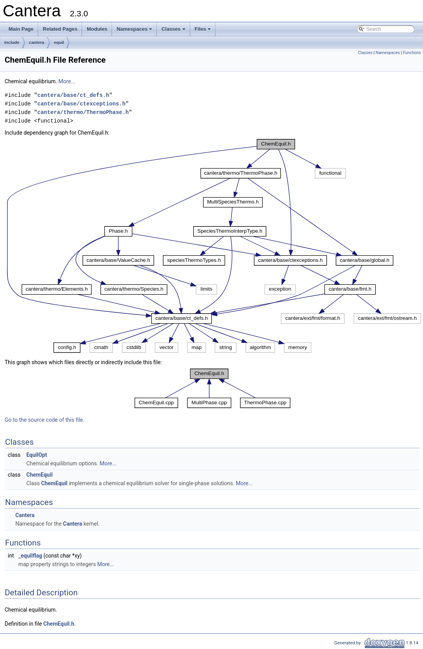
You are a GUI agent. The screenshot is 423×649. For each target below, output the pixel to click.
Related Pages (60, 29)
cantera (36, 42)
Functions (412, 52)
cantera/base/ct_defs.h (73, 95)
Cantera (24, 515)
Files (203, 31)
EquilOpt (36, 455)
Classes (173, 31)
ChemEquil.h (58, 624)
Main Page (21, 29)
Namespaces (135, 31)
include (11, 42)
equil (59, 42)
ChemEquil (39, 475)
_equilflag (30, 556)
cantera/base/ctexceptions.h (81, 103)
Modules (97, 29)
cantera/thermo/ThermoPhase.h (83, 112)
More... (66, 81)
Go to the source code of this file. (44, 420)
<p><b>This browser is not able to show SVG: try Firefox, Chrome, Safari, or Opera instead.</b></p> (214, 246)
